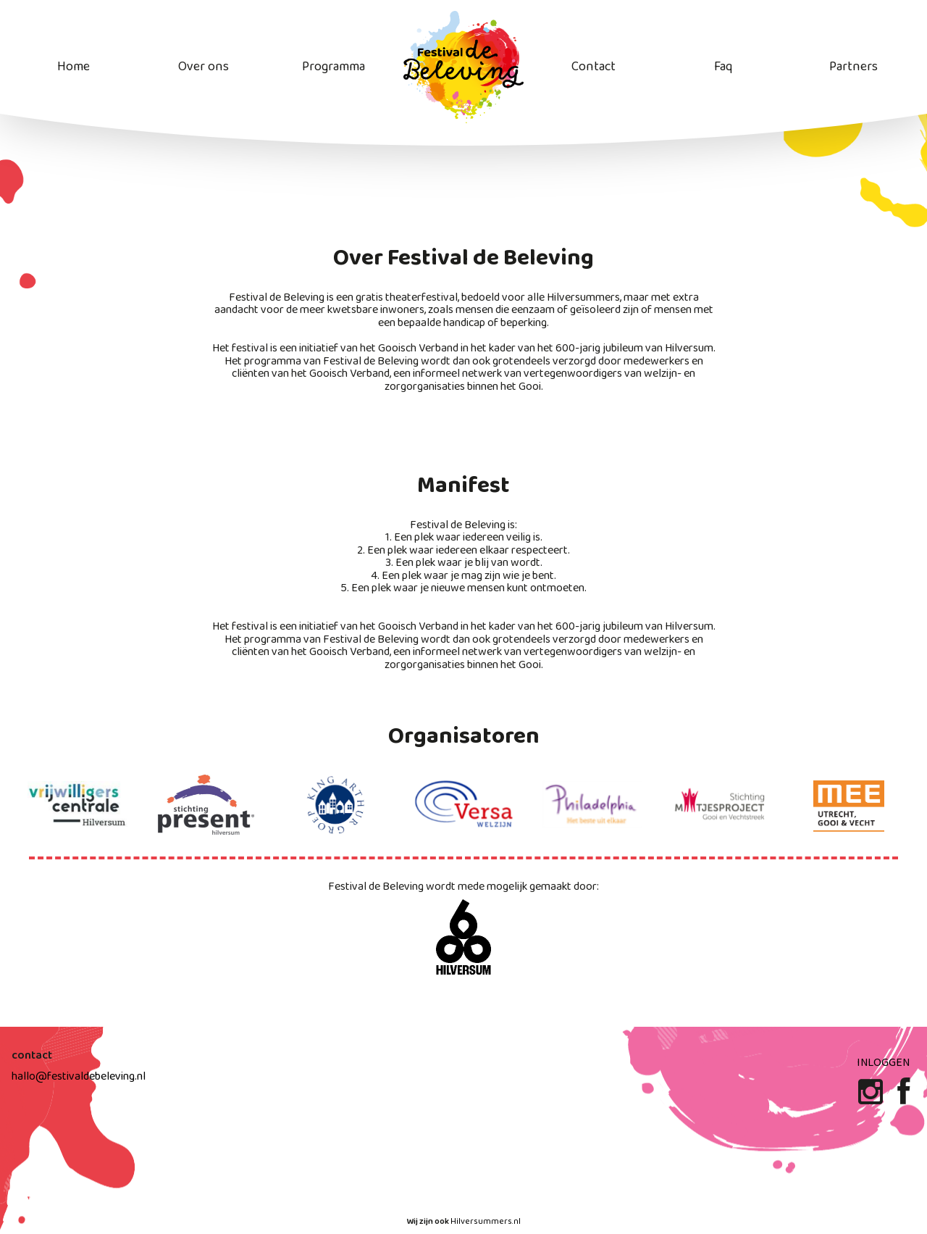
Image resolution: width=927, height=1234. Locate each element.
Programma (333, 67)
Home (73, 67)
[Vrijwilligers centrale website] (77, 805)
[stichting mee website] (849, 805)
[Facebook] (903, 1098)
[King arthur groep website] (334, 805)
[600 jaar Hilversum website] (463, 938)
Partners (853, 67)
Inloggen (883, 1062)
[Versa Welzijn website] (463, 805)
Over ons (203, 67)
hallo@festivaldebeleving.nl (79, 1076)
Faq (723, 67)
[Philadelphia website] (592, 805)
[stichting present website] (206, 805)
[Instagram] (872, 1098)
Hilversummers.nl (485, 1221)
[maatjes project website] (721, 805)
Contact (593, 67)
